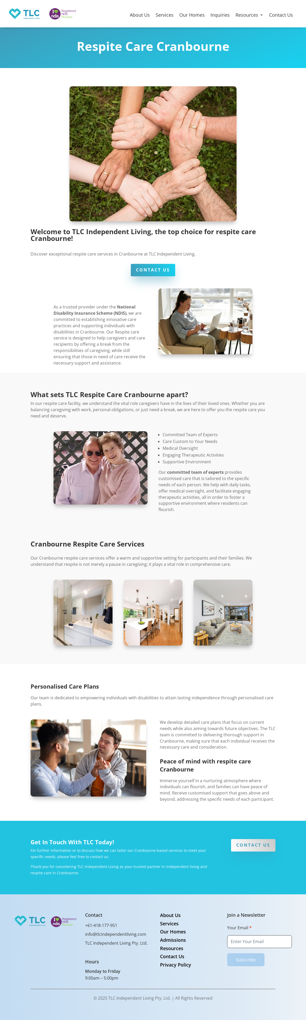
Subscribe (246, 960)
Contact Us (281, 15)
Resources (247, 15)
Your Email (239, 928)
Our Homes (192, 15)
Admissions (173, 940)
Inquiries (220, 15)
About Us (140, 15)
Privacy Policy (175, 965)
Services (165, 15)
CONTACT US (153, 270)
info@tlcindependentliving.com (115, 934)
